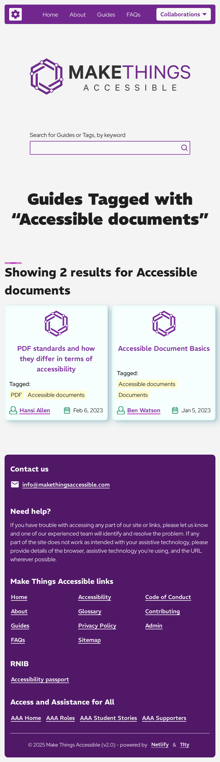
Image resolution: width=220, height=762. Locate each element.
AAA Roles (60, 717)
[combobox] (110, 148)
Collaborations (180, 14)
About (78, 14)
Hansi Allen (34, 410)
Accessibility (94, 596)
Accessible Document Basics (164, 348)
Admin (153, 625)
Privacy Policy (97, 625)
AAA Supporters (164, 717)
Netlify (160, 744)
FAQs (133, 14)
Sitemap (89, 639)
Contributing (162, 611)
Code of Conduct (168, 596)
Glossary (89, 611)
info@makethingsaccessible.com (66, 484)
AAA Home (26, 717)
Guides (106, 14)
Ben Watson (143, 410)
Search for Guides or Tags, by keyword (77, 135)
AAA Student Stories (108, 717)
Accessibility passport (40, 679)
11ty (184, 744)
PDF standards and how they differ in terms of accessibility (56, 358)
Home (50, 14)
